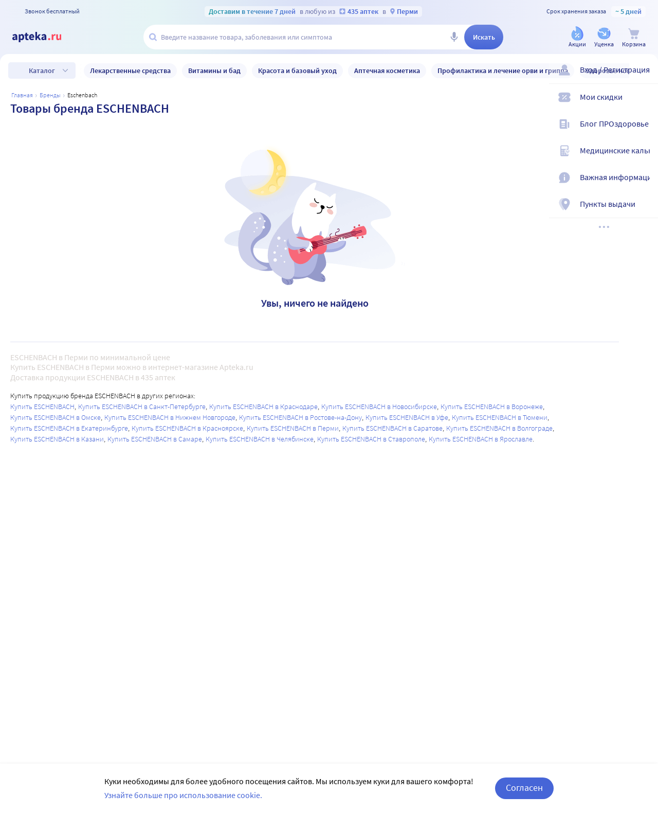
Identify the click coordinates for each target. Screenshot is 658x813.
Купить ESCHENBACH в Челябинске (260, 439)
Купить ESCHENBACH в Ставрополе (371, 439)
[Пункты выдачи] (643, 210)
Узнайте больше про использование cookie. (183, 795)
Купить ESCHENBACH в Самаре (154, 439)
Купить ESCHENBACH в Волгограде (499, 428)
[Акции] (577, 37)
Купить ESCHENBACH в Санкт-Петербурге (142, 406)
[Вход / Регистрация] (643, 75)
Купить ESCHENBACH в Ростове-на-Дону (300, 417)
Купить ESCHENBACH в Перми (293, 428)
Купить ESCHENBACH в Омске (55, 417)
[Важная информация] (643, 183)
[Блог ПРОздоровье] (643, 129)
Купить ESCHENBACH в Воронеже (492, 406)
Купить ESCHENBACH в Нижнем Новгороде (169, 417)
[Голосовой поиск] (454, 37)
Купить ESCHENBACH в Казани (57, 439)
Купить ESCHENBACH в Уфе (406, 417)
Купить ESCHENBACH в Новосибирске (379, 406)
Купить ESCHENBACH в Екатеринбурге (69, 428)
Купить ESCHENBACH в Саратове (392, 428)
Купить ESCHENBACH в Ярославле (481, 439)
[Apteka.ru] (45, 37)
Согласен (524, 787)
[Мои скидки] (643, 103)
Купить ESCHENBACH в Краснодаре (263, 406)
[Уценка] (604, 37)
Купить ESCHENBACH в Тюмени (499, 417)
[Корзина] (634, 37)
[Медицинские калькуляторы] (643, 156)
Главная (22, 95)
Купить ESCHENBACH (42, 406)
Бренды (50, 95)
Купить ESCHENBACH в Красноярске (187, 428)
